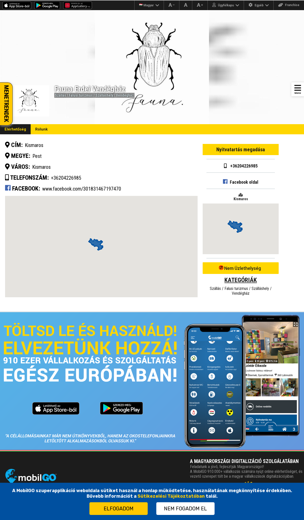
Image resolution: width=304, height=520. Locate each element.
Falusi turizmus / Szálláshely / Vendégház (101, 95)
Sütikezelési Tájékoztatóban (171, 496)
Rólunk (41, 129)
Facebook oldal (240, 182)
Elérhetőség (15, 129)
